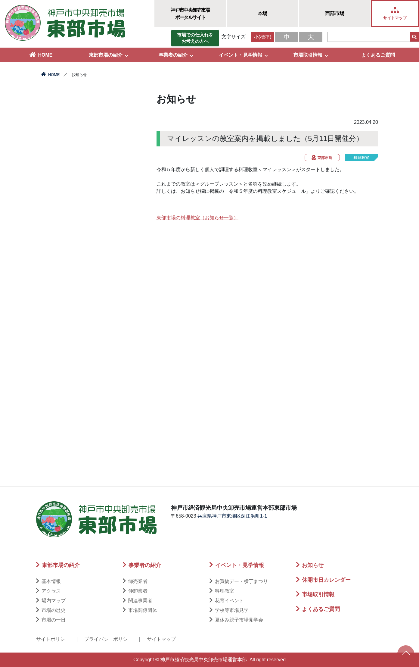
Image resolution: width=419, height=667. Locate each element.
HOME (41, 55)
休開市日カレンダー (323, 580)
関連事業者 (137, 600)
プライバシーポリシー (108, 639)
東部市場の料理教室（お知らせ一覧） (197, 217)
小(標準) (263, 36)
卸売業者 (135, 581)
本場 (262, 13)
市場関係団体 (140, 610)
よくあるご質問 (378, 55)
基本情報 (48, 581)
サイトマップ (161, 639)
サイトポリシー (53, 639)
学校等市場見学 (229, 610)
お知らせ (310, 565)
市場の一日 (51, 619)
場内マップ (51, 600)
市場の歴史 (51, 610)
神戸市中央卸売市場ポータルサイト (190, 14)
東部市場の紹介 (108, 55)
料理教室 (222, 590)
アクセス (48, 590)
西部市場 (334, 13)
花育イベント (227, 600)
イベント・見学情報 (243, 55)
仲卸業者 (135, 590)
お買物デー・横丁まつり (239, 581)
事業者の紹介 (176, 55)
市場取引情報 (310, 55)
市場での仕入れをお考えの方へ (195, 38)
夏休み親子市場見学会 (236, 619)
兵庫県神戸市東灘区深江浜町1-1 (232, 515)
